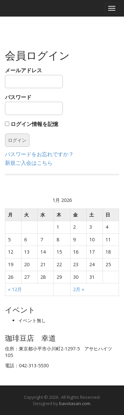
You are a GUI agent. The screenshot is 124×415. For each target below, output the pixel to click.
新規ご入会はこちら (29, 162)
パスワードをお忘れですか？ (39, 154)
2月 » (78, 289)
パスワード (34, 104)
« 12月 (15, 289)
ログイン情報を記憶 (31, 124)
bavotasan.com (74, 403)
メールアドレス (34, 77)
